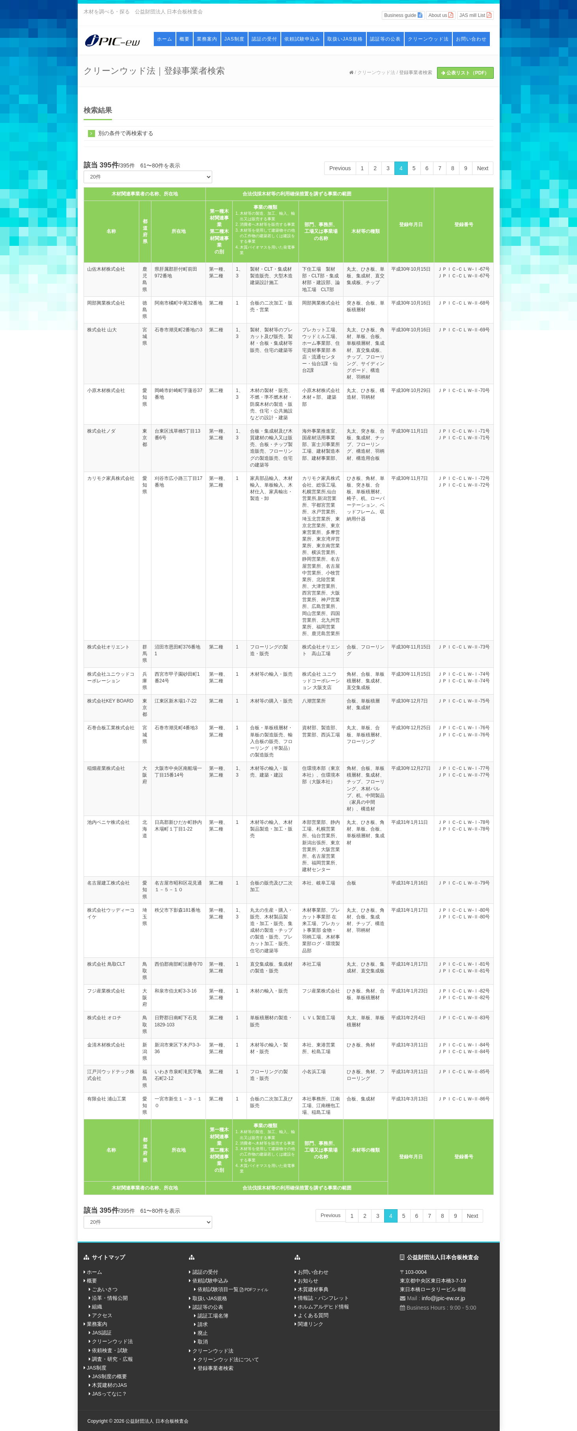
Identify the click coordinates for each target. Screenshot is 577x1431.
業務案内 (207, 39)
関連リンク (310, 1324)
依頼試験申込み (302, 39)
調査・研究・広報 (112, 1359)
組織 (97, 1307)
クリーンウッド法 (428, 39)
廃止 (203, 1333)
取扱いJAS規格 (345, 39)
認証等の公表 (385, 39)
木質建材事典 (313, 1289)
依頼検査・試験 (110, 1350)
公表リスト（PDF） (465, 73)
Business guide (403, 15)
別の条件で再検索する (121, 133)
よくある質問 (313, 1315)
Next (483, 168)
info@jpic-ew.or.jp (443, 1298)
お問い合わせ (471, 39)
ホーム (164, 39)
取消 (203, 1342)
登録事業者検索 (415, 72)
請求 (203, 1324)
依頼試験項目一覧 (233, 1289)
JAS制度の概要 (109, 1376)
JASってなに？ (109, 1394)
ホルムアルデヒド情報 (323, 1307)
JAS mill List (475, 15)
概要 (184, 39)
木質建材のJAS (109, 1385)
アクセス (102, 1315)
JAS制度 (234, 39)
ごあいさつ (105, 1289)
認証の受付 (264, 39)
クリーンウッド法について (228, 1359)
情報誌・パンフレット (323, 1298)
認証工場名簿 (213, 1316)
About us (440, 15)
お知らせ (308, 1281)
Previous (340, 168)
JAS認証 (102, 1333)
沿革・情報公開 (110, 1298)
